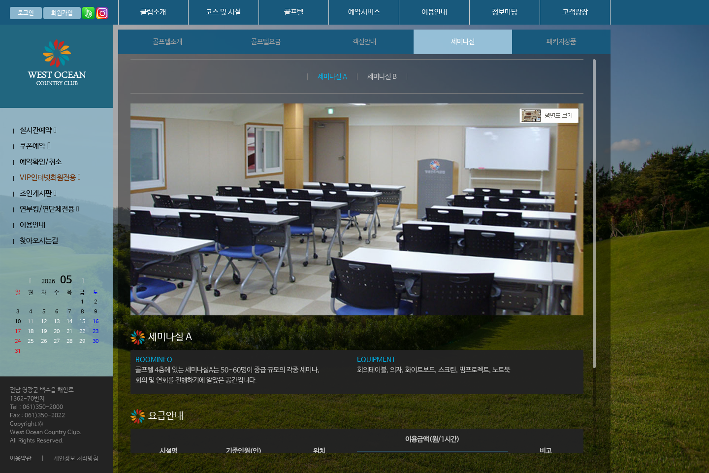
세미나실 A (332, 76)
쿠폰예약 (35, 146)
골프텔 (293, 12)
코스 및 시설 (223, 12)
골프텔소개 (167, 42)
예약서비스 (364, 12)
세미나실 (463, 42)
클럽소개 (153, 12)
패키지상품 (561, 42)
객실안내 (364, 42)
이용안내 (434, 12)
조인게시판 (38, 193)
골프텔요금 (266, 42)
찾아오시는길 (39, 240)
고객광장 (575, 12)
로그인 (26, 13)
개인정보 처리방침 (76, 458)
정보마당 (504, 12)
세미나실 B (382, 76)
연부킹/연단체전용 (49, 209)
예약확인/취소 (41, 162)
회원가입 (62, 13)
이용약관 (21, 458)
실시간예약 (38, 130)
